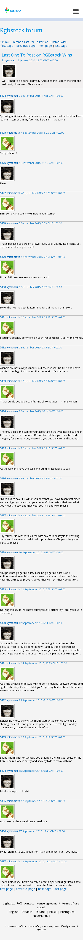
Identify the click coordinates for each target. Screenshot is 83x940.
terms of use (70, 903)
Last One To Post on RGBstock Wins (45, 42)
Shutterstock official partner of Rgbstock (26, 926)
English (13, 912)
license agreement (48, 903)
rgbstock (12, 10)
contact (29, 903)
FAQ (19, 903)
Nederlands (40, 916)
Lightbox (9, 903)
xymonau (9, 60)
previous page (26, 46)
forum (4, 42)
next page (45, 46)
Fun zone (15, 42)
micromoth (13, 132)
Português (67, 912)
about (41, 907)
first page (7, 46)
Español (41, 912)
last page (61, 46)
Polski (53, 912)
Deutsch (27, 912)
